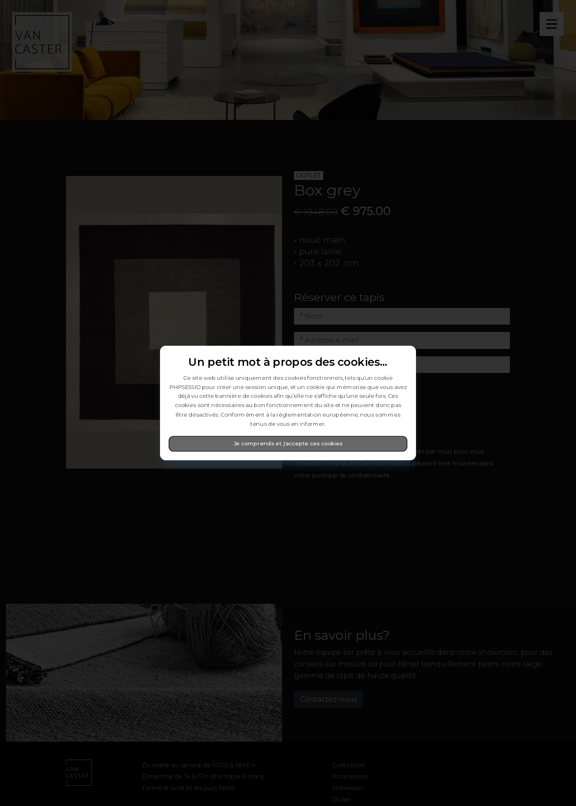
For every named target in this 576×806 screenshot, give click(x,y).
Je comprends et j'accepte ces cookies (288, 444)
